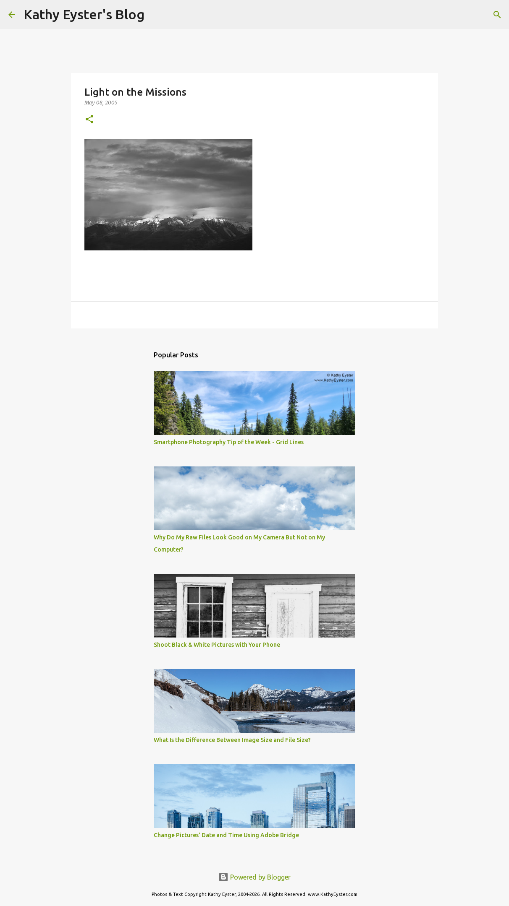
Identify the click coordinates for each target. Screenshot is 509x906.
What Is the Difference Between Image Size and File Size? (232, 740)
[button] (89, 119)
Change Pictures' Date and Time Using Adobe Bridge (226, 835)
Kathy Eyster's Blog (84, 14)
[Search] (156, 15)
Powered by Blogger (254, 877)
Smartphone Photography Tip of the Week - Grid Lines (229, 442)
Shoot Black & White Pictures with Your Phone (217, 644)
